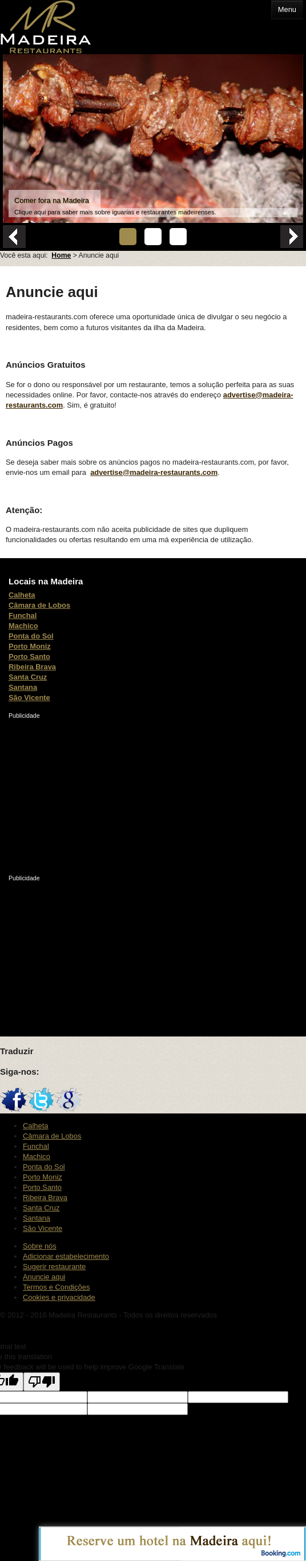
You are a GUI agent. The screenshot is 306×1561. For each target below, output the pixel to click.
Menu (287, 9)
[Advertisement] (94, 791)
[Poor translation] (41, 1381)
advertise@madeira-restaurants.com (154, 472)
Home (61, 255)
